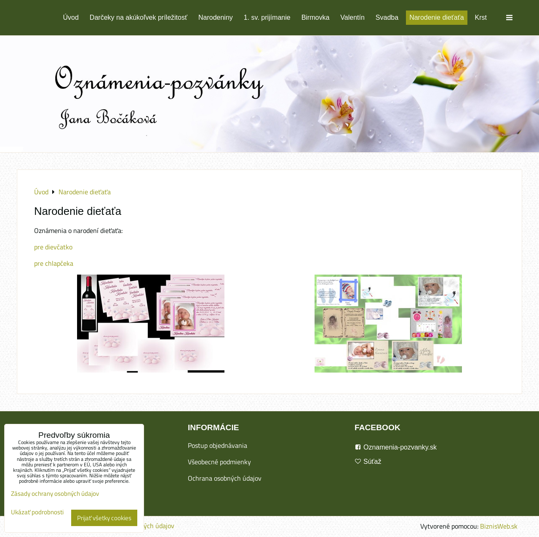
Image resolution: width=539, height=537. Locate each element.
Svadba (387, 17)
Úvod (71, 17)
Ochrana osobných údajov (224, 478)
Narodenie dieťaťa (436, 17)
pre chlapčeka (53, 263)
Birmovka (316, 17)
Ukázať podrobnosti (37, 512)
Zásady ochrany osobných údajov (55, 493)
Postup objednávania (217, 445)
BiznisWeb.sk (499, 526)
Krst (481, 17)
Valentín (352, 17)
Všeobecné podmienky (219, 462)
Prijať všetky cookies (104, 518)
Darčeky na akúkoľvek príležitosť (138, 17)
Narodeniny (215, 17)
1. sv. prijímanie (267, 17)
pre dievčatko (53, 247)
